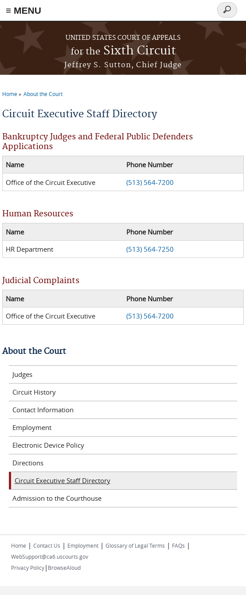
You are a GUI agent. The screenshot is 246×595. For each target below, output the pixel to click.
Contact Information (43, 409)
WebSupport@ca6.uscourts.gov (49, 556)
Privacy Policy (27, 567)
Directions (27, 462)
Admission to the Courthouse (57, 498)
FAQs (178, 545)
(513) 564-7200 (150, 182)
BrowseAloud (64, 567)
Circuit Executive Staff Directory (62, 480)
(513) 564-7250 (150, 249)
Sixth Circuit (123, 51)
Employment (31, 427)
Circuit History (34, 392)
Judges (22, 374)
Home (9, 93)
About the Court (42, 93)
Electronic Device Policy (48, 445)
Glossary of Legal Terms (135, 545)
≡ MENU (23, 10)
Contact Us (46, 545)
